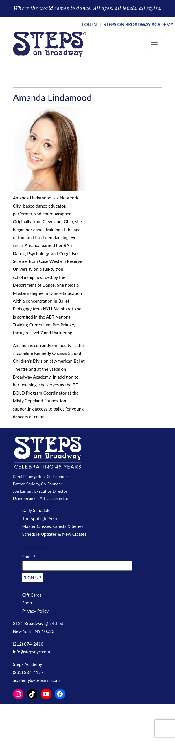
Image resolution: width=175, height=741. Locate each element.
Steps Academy (27, 664)
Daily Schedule (36, 510)
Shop (27, 602)
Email (29, 556)
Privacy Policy (35, 610)
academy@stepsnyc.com (36, 680)
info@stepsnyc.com (31, 651)
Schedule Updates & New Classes (54, 534)
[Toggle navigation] (154, 44)
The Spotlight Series (41, 518)
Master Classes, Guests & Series (53, 526)
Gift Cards (32, 594)
